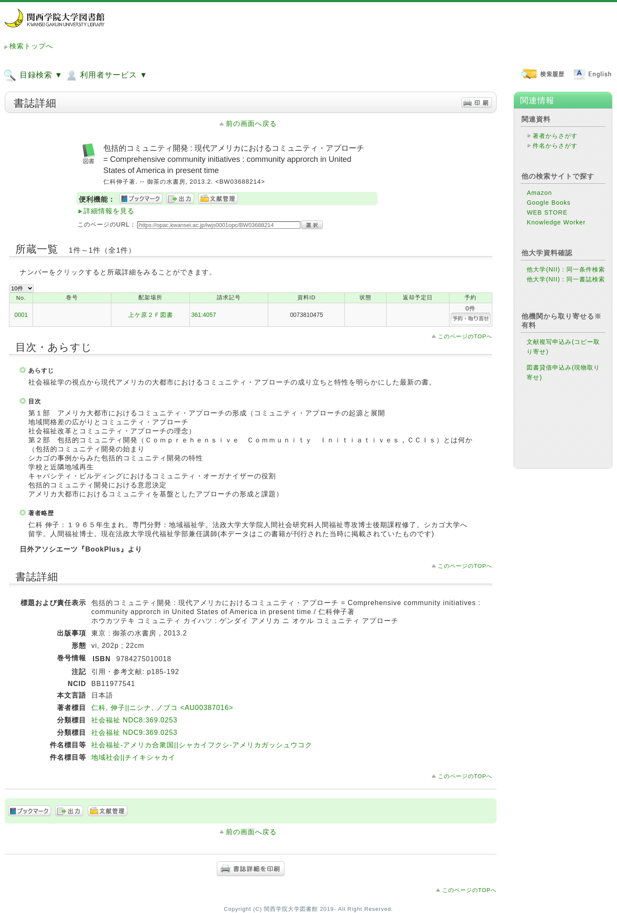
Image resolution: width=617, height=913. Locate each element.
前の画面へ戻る (251, 123)
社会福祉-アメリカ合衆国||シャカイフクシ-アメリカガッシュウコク (201, 745)
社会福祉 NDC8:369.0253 (134, 720)
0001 (21, 314)
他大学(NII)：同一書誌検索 (566, 279)
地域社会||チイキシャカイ (133, 757)
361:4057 (203, 314)
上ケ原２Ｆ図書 (150, 314)
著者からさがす (555, 135)
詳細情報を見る (109, 211)
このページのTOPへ (465, 336)
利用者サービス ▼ (106, 75)
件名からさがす (555, 145)
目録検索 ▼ (33, 75)
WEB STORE (547, 212)
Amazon (539, 192)
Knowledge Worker (556, 222)
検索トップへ (31, 46)
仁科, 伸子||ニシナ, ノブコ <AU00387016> (162, 707)
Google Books (548, 202)
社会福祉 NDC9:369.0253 (134, 732)
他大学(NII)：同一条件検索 (566, 269)
